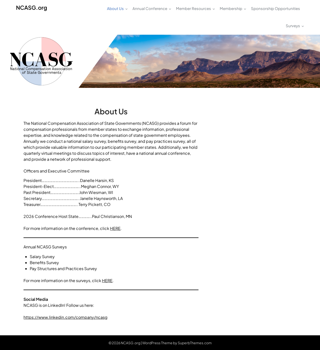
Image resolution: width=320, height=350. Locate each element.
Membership (231, 8)
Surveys (293, 25)
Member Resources (193, 8)
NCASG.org (31, 7)
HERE (115, 228)
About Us (115, 8)
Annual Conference (149, 8)
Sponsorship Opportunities (275, 8)
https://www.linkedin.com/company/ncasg (66, 317)
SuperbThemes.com (195, 343)
